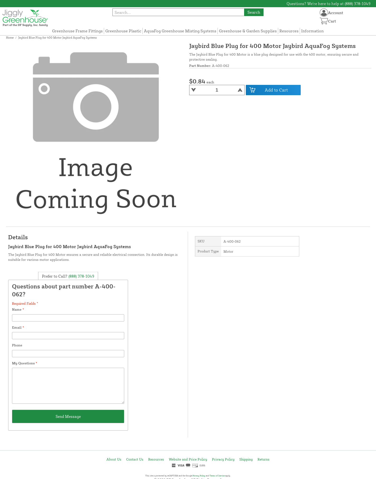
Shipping (246, 459)
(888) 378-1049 (80, 276)
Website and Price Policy (188, 459)
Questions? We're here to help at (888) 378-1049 (328, 3)
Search (253, 12)
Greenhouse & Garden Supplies (248, 30)
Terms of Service (217, 475)
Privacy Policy (223, 459)
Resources (289, 30)
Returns (264, 459)
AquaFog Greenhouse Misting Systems (180, 30)
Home (10, 37)
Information (312, 30)
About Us (113, 459)
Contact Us (134, 459)
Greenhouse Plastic (123, 30)
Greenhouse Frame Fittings (77, 30)
